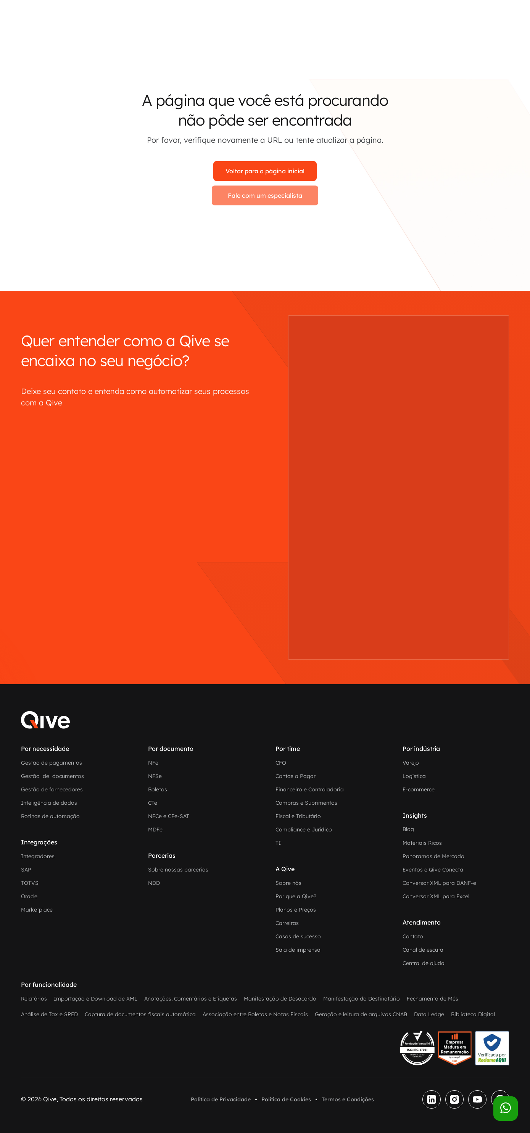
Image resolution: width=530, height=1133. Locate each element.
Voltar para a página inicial (265, 171)
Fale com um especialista (265, 195)
